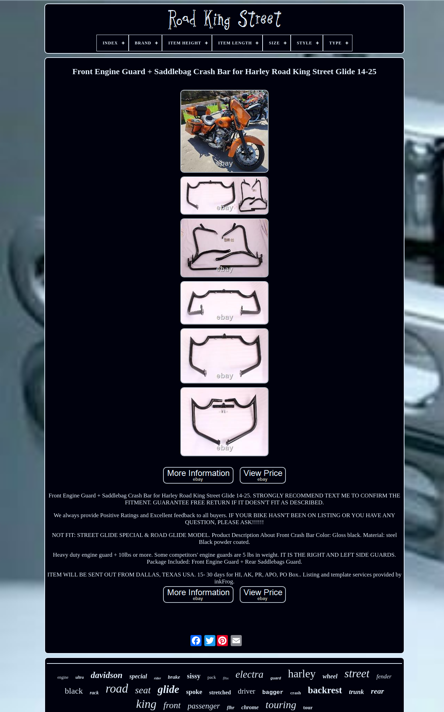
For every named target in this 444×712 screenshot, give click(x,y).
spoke (194, 691)
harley (302, 673)
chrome (250, 707)
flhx (226, 678)
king (146, 703)
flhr (230, 707)
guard (276, 678)
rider (157, 678)
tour (308, 707)
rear (377, 691)
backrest (325, 690)
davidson (106, 675)
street (356, 673)
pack (211, 677)
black (74, 690)
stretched (220, 692)
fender (383, 676)
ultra (79, 677)
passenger (204, 706)
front (172, 705)
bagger (272, 692)
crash (295, 692)
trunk (356, 691)
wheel (330, 676)
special (138, 676)
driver (246, 691)
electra (250, 674)
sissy (193, 676)
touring (281, 704)
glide (168, 689)
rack (94, 692)
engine (62, 677)
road (117, 688)
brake (174, 677)
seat (143, 690)
